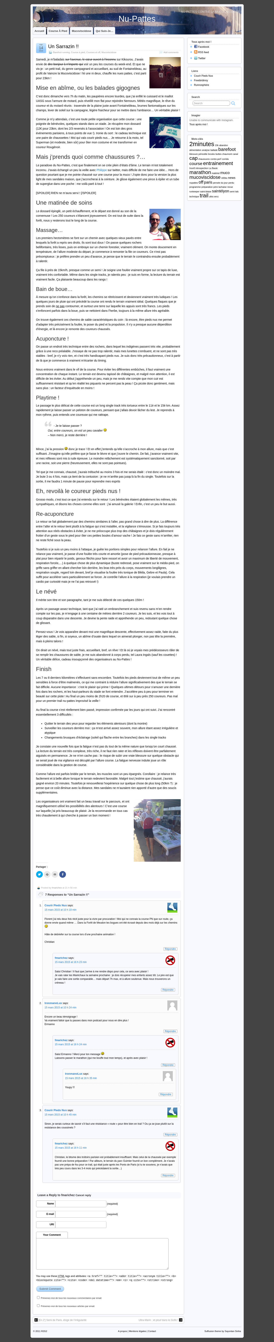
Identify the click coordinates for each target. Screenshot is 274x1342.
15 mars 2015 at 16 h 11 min (71, 1147)
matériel (216, 173)
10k (216, 145)
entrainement (218, 163)
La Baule (213, 168)
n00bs (224, 178)
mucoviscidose (205, 177)
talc (237, 191)
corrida (225, 159)
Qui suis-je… (104, 31)
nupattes (193, 183)
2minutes (201, 143)
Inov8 (192, 168)
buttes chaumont (224, 154)
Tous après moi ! (198, 124)
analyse (206, 150)
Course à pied (58, 31)
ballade (213, 150)
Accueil (39, 31)
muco (225, 172)
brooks (211, 154)
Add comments (170, 52)
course (195, 163)
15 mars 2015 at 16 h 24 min (71, 1044)
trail (204, 195)
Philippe (101, 170)
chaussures (204, 159)
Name (50, 1203)
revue (230, 187)
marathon (200, 172)
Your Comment (52, 1234)
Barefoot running (61, 52)
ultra (211, 196)
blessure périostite (198, 154)
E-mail (50, 1214)
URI (52, 1224)
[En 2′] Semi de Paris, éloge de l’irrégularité (60, 1320)
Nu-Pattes (137, 18)
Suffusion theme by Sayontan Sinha (223, 1331)
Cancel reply (83, 1195)
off (201, 182)
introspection (202, 168)
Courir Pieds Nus (56, 905)
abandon (223, 145)
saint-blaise (205, 191)
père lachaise (220, 187)
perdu (231, 183)
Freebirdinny (201, 80)
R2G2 (44, 1331)
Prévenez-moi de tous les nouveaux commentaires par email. (71, 1298)
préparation (207, 187)
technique (194, 196)
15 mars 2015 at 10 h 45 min (61, 1114)
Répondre (170, 949)
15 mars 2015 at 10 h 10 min (61, 909)
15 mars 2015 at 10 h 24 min (61, 1007)
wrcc (216, 196)
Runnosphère (201, 85)
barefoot (227, 149)
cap (193, 158)
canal (235, 154)
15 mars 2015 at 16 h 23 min (71, 962)
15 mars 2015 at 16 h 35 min (81, 1078)
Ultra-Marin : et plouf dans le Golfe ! (160, 1320)
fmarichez (57, 887)
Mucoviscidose (81, 31)
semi (232, 191)
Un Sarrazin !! (63, 46)
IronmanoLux (53, 1003)
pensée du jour (220, 183)
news (231, 177)
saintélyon (220, 191)
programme (195, 187)
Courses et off (93, 52)
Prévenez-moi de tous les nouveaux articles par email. (68, 1306)
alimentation (195, 150)
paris (208, 182)
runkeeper (194, 191)
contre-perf (215, 159)
